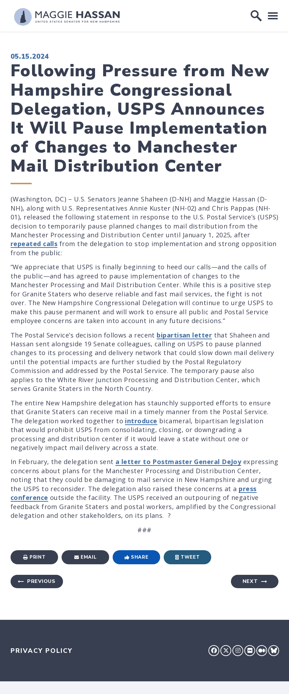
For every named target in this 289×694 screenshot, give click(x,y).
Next (250, 581)
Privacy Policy (42, 651)
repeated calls (34, 243)
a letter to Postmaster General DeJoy (178, 461)
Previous (41, 581)
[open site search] (256, 16)
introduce (141, 421)
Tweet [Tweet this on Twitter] (187, 557)
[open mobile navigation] (272, 15)
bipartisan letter (184, 335)
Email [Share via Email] (85, 557)
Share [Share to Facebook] (137, 557)
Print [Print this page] (34, 557)
